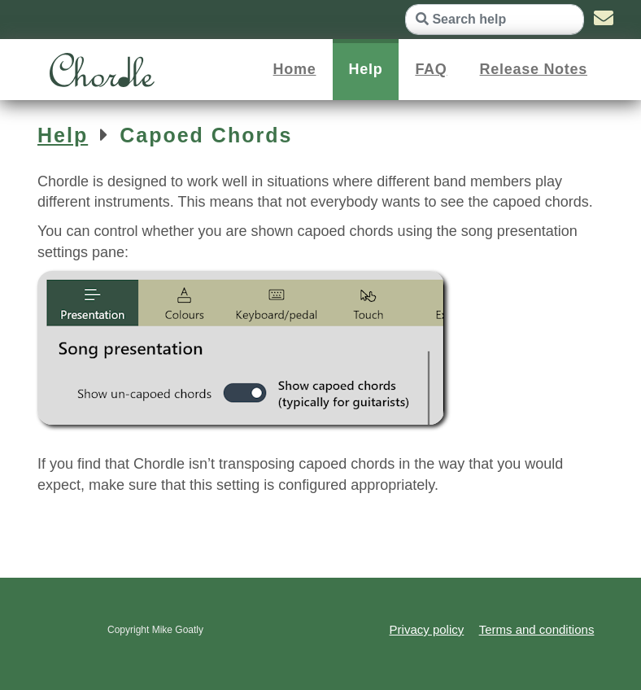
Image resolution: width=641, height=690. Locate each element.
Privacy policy (427, 629)
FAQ (431, 69)
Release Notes (533, 69)
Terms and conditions (537, 629)
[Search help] (494, 19)
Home (294, 69)
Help (366, 69)
